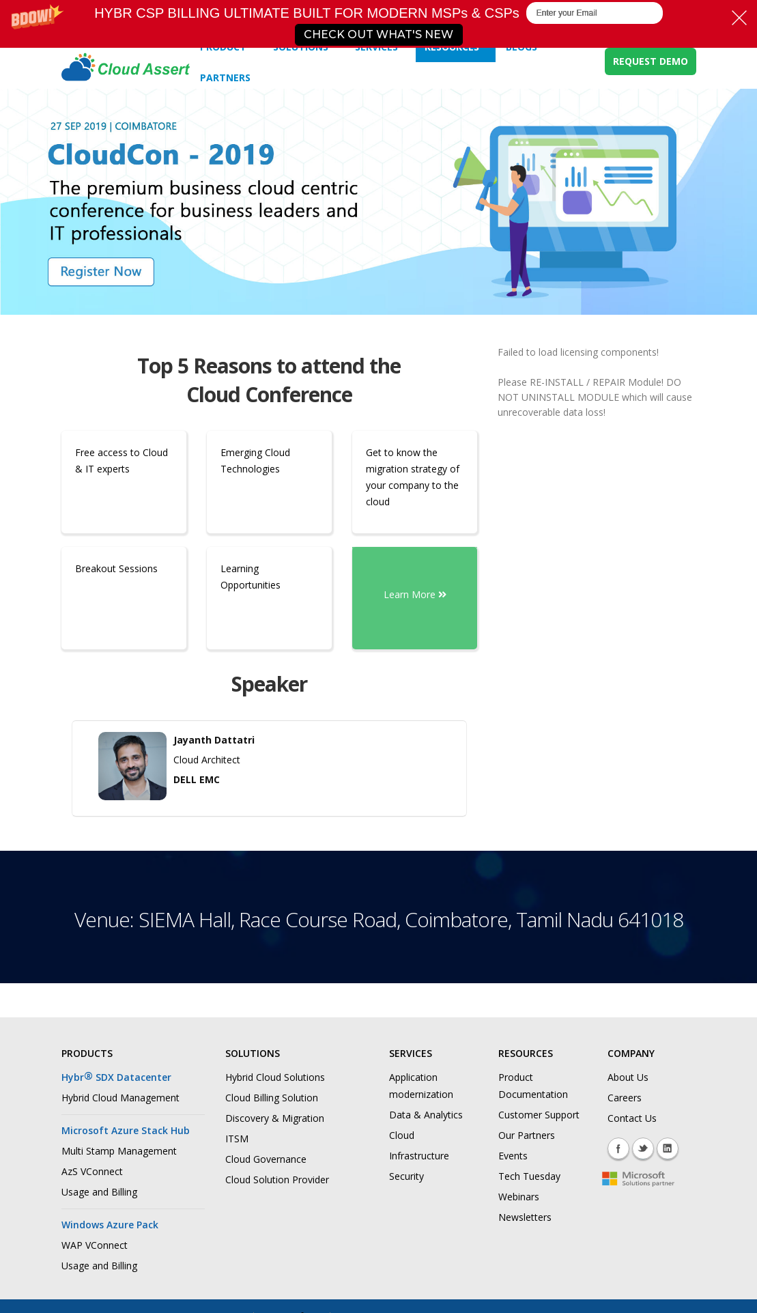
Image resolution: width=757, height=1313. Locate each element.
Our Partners (526, 1135)
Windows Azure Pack (109, 1224)
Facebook (618, 1148)
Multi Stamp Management (119, 1150)
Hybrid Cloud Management (120, 1097)
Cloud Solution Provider (277, 1179)
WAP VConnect (94, 1245)
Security (406, 1176)
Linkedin (667, 1148)
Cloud (401, 1135)
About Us (628, 1077)
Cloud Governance (265, 1159)
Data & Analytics (426, 1114)
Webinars (518, 1196)
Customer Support (539, 1114)
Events (513, 1155)
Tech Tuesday (529, 1176)
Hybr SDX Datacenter (116, 1077)
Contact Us (632, 1118)
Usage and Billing (99, 1191)
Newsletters (525, 1217)
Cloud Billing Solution (271, 1097)
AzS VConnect (92, 1171)
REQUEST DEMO (650, 61)
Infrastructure (419, 1155)
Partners (225, 77)
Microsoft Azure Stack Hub (125, 1130)
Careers (625, 1097)
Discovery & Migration (274, 1118)
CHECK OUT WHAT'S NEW (378, 34)
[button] (378, 24)
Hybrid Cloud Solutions (275, 1077)
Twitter (643, 1148)
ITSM (236, 1138)
